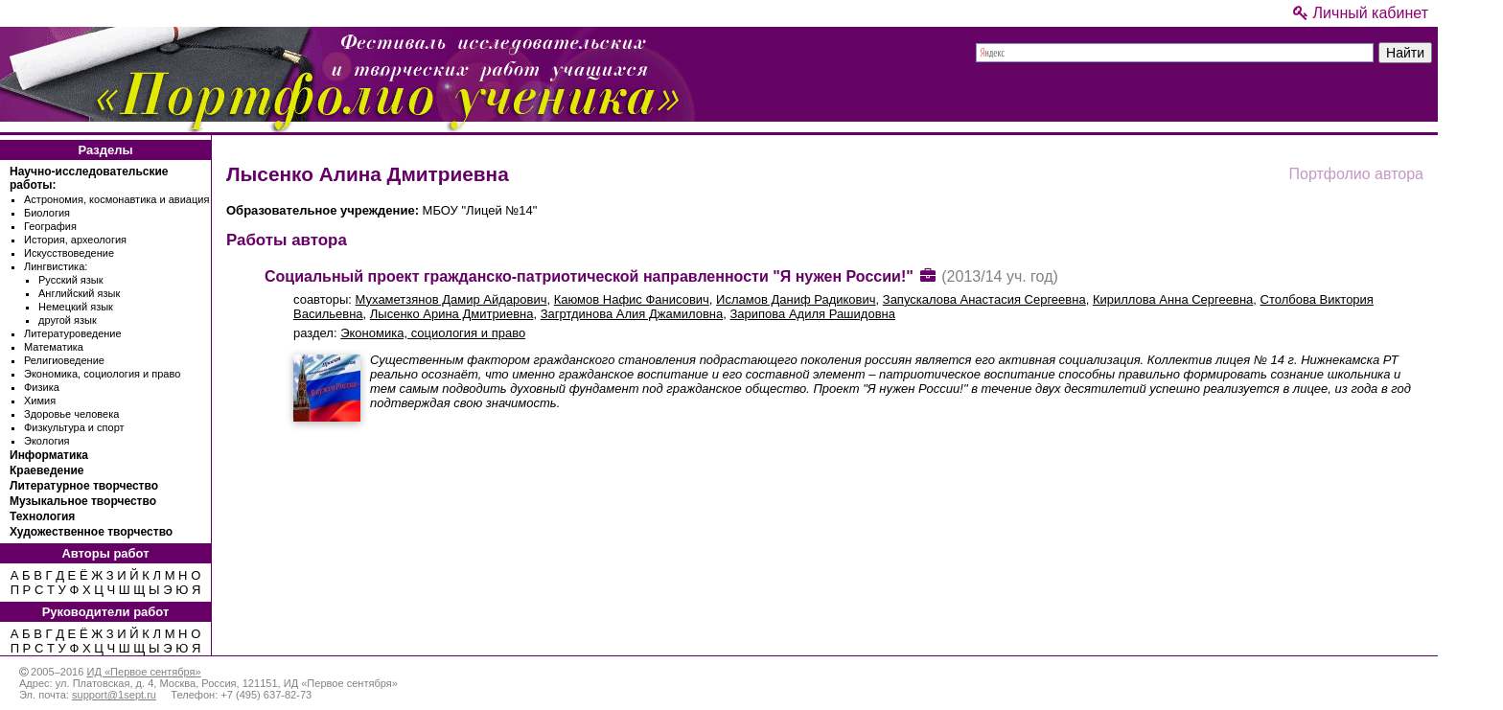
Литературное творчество (84, 485)
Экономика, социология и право (102, 373)
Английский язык (79, 293)
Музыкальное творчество (83, 501)
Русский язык (71, 280)
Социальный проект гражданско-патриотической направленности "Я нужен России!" (589, 276)
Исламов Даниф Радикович (795, 299)
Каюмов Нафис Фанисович (631, 299)
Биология (47, 212)
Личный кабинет (1360, 13)
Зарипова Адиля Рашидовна (812, 314)
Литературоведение (73, 333)
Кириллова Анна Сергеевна (1173, 299)
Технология (42, 516)
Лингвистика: (55, 266)
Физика (41, 387)
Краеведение (46, 470)
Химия (40, 400)
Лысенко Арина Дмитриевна (452, 314)
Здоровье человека (71, 414)
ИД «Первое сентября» (143, 671)
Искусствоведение (69, 253)
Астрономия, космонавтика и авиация (116, 199)
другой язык (67, 320)
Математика (53, 347)
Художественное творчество (91, 531)
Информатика (49, 455)
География (50, 226)
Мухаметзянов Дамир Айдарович (451, 299)
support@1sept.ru (114, 694)
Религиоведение (64, 360)
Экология (47, 441)
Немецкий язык (75, 306)
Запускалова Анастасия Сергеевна (984, 299)
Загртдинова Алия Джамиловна (632, 314)
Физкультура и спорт (74, 427)
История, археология (75, 239)
